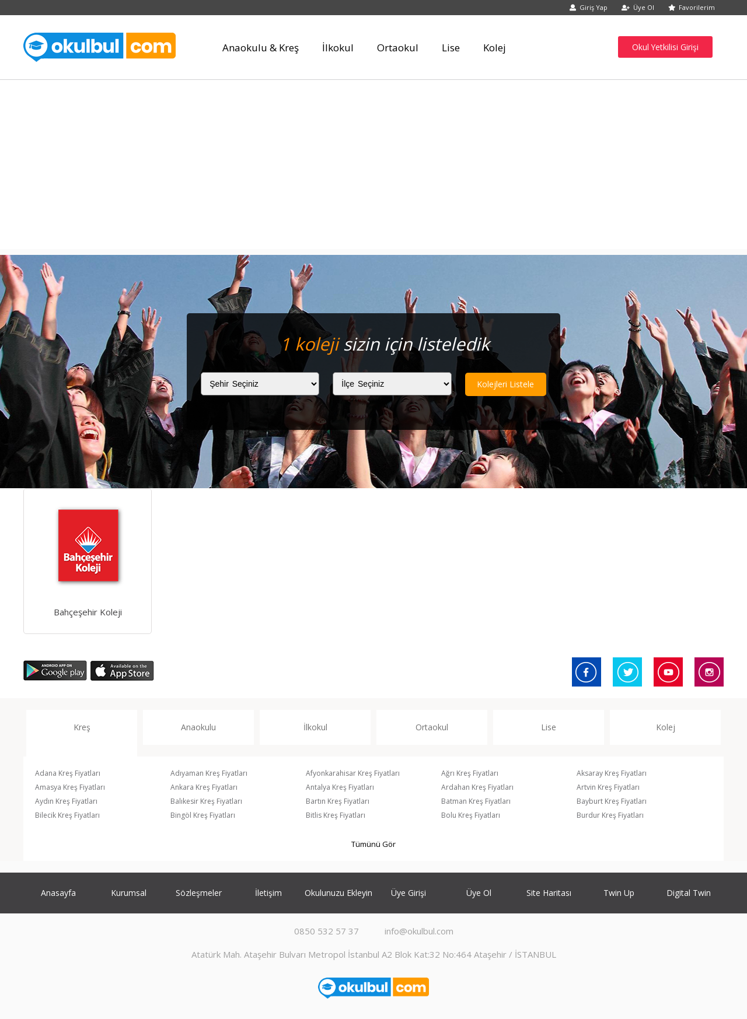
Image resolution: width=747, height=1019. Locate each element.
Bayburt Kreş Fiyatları (612, 801)
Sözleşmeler (199, 892)
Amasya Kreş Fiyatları (70, 787)
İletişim (268, 892)
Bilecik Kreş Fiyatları (67, 815)
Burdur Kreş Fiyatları (610, 815)
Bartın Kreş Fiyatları (337, 801)
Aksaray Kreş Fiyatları (612, 773)
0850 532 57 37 (326, 931)
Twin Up (618, 892)
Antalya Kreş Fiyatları (340, 787)
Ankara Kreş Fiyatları (204, 787)
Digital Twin (688, 892)
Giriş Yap (589, 7)
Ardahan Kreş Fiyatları (477, 787)
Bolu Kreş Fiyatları (470, 815)
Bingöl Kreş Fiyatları (202, 815)
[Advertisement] (373, 167)
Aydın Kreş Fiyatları (66, 801)
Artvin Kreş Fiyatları (608, 787)
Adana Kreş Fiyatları (67, 773)
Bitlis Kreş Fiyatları (335, 815)
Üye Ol (638, 7)
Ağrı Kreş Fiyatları (469, 773)
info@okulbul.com (419, 931)
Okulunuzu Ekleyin (338, 892)
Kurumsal (128, 892)
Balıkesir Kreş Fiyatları (206, 801)
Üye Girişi (408, 892)
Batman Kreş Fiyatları (476, 801)
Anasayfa (58, 892)
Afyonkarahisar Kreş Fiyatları (353, 773)
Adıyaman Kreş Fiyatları (208, 773)
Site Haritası (548, 892)
